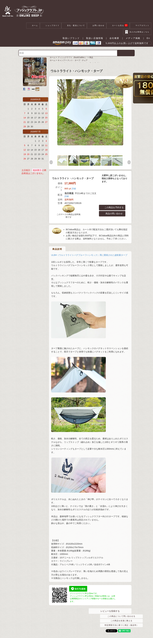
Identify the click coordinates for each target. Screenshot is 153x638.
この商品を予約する (112, 207)
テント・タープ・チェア (77, 60)
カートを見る (118, 25)
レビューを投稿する (110, 611)
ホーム (33, 25)
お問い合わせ (96, 25)
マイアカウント (140, 25)
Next (129, 162)
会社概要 (114, 38)
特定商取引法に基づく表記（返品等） (121, 625)
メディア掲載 (133, 38)
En (148, 38)
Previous (51, 162)
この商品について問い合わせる (121, 616)
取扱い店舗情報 (94, 38)
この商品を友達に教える (121, 621)
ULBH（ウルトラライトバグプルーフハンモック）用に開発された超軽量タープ (89, 252)
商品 (91, 57)
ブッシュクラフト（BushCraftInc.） (72, 57)
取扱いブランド (71, 38)
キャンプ (61, 60)
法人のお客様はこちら (137, 32)
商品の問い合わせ (112, 214)
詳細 (74, 188)
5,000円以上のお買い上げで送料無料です (127, 43)
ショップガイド (50, 25)
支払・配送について (74, 25)
